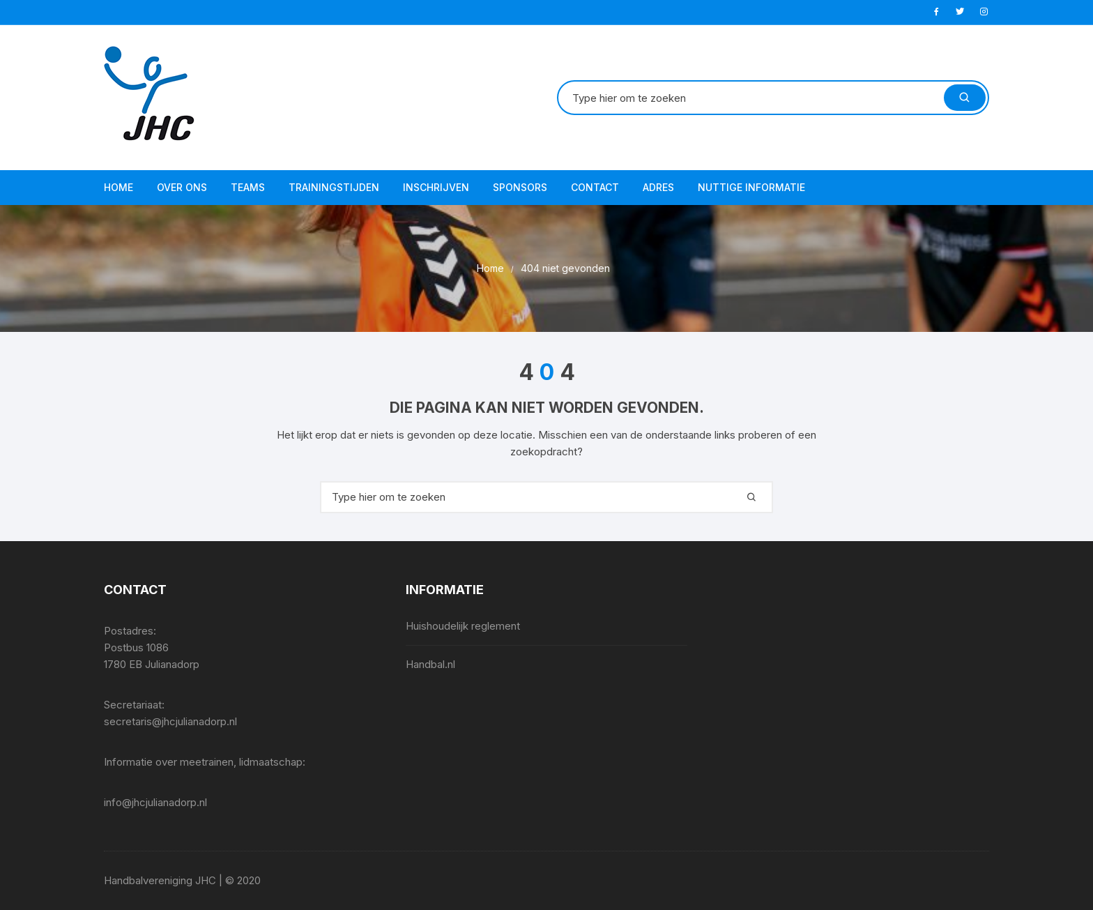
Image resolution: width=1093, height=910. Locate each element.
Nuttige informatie (751, 187)
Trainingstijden (334, 187)
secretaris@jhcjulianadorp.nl (170, 721)
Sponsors (520, 187)
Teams (248, 187)
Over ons (182, 187)
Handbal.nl (430, 664)
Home (118, 187)
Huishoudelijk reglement (463, 625)
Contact (595, 187)
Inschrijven (436, 187)
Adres (658, 187)
